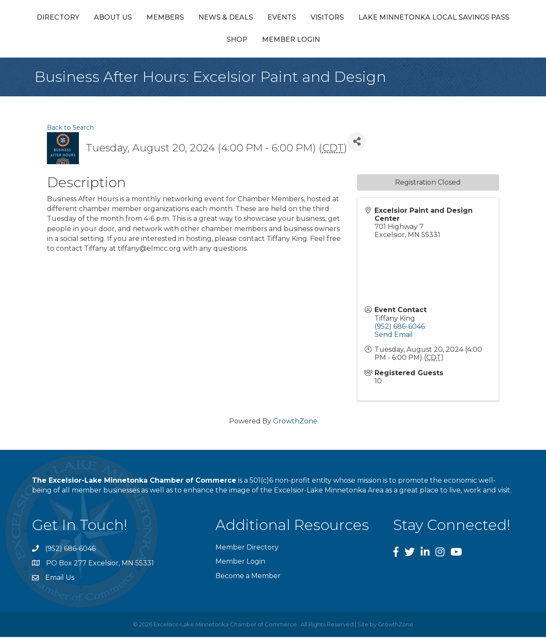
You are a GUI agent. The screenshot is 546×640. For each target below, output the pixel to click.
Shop (319, 43)
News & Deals (248, 18)
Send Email (394, 338)
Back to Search (70, 130)
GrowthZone (295, 424)
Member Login (374, 43)
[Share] (356, 144)
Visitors (469, 18)
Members (188, 18)
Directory (81, 18)
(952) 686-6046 (400, 329)
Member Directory (247, 551)
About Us (136, 18)
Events (304, 18)
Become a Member (248, 579)
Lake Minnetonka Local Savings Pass (219, 43)
